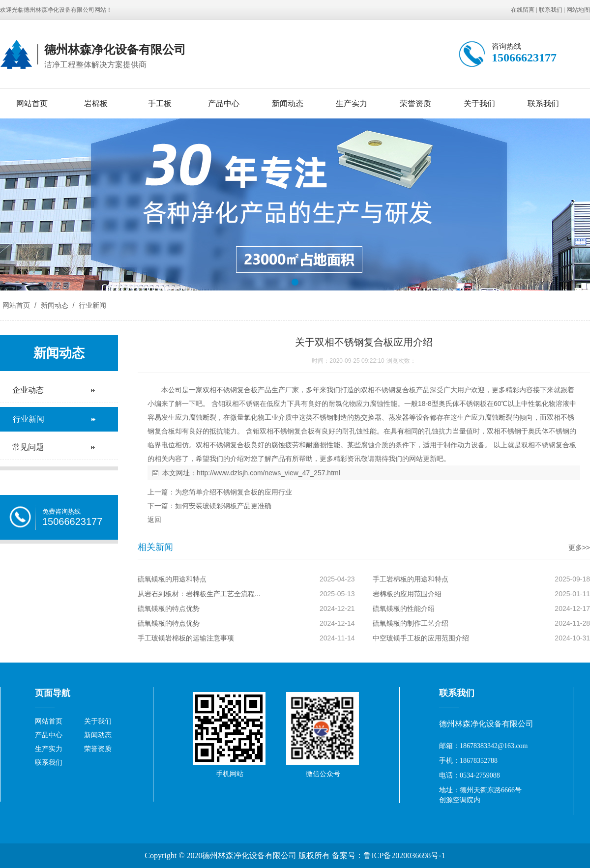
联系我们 (550, 9)
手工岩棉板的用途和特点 (410, 579)
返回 (154, 519)
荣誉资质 (415, 103)
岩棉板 (96, 103)
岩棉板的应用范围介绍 (407, 594)
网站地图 (578, 9)
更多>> (579, 547)
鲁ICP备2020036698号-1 (404, 855)
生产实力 (351, 103)
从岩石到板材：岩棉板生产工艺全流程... (199, 594)
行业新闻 (91, 305)
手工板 (160, 103)
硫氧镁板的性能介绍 (404, 608)
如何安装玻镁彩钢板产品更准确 (223, 506)
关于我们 (479, 103)
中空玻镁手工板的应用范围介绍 (421, 638)
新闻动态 (287, 103)
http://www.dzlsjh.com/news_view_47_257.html (268, 473)
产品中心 (223, 103)
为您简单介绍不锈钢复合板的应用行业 (233, 492)
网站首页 (32, 103)
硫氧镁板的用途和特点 (172, 579)
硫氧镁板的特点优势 (169, 608)
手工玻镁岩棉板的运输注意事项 (186, 638)
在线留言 (522, 9)
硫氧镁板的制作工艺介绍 (410, 623)
